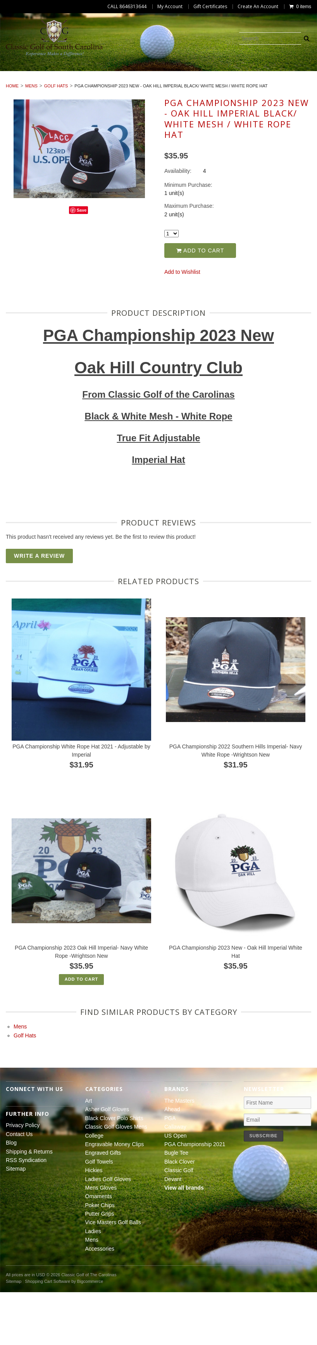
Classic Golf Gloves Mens (253, 74)
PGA (170, 1171)
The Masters (179, 1153)
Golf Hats (56, 138)
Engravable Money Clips (103, 82)
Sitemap (16, 1221)
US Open (175, 1188)
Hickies (280, 82)
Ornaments (169, 91)
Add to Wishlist (182, 325)
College (39, 82)
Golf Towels (235, 82)
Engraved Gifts (177, 82)
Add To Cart (81, 1032)
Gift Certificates (210, 6)
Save (82, 263)
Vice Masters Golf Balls (100, 100)
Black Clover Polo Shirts (161, 74)
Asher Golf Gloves (79, 74)
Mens (194, 100)
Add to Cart (200, 303)
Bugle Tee (176, 1205)
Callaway (175, 1179)
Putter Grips (272, 91)
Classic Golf (178, 1223)
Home (12, 138)
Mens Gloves (117, 91)
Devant (172, 1231)
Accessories (235, 100)
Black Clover (179, 1214)
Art (31, 74)
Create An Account (258, 6)
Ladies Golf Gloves (54, 91)
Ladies (161, 100)
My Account (170, 6)
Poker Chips (219, 91)
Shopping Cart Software (47, 1333)
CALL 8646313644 (126, 6)
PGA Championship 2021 (194, 1197)
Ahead (172, 1162)
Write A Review (39, 609)
